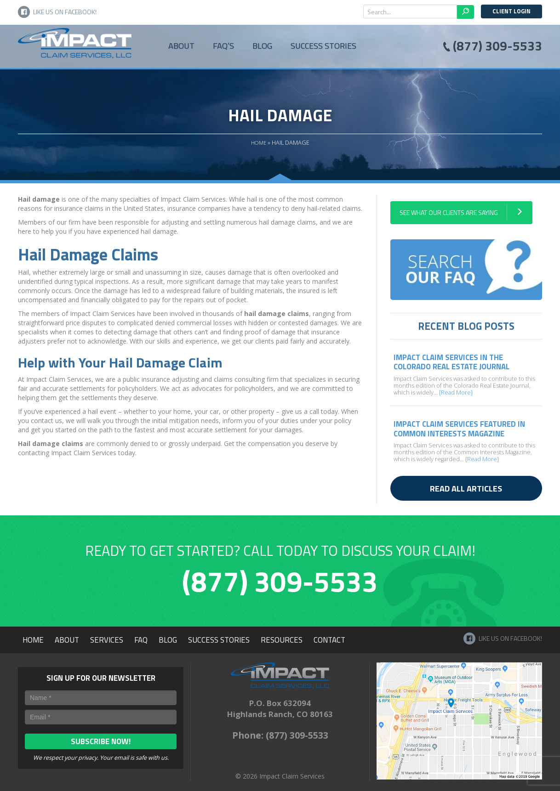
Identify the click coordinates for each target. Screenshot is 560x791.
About (181, 45)
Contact (329, 640)
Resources (282, 640)
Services (106, 640)
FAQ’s (223, 45)
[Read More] (455, 392)
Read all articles (466, 488)
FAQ (141, 640)
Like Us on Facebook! (57, 12)
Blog (262, 45)
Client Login (511, 11)
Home (258, 142)
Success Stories (323, 45)
